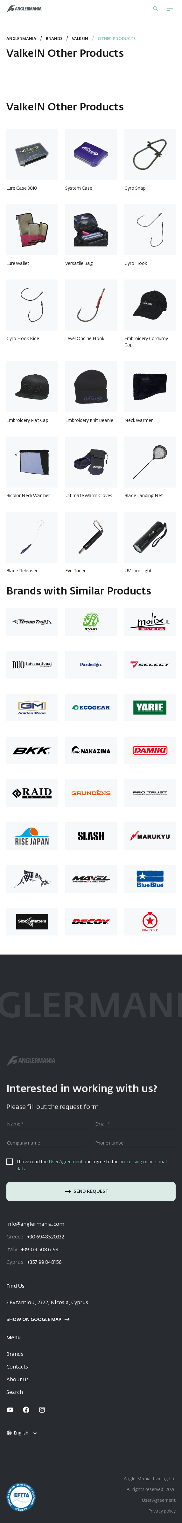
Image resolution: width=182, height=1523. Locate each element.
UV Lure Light (138, 571)
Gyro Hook (135, 263)
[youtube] (10, 1410)
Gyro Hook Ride (22, 339)
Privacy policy (162, 1511)
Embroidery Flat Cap (27, 420)
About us (17, 1379)
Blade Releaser (22, 571)
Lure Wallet (17, 263)
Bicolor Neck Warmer (28, 496)
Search (14, 1392)
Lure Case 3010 (21, 188)
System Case (78, 188)
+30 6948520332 (35, 1237)
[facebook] (26, 1410)
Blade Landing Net (143, 496)
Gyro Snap (135, 188)
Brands (14, 1354)
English (17, 1433)
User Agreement (66, 1162)
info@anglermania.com (35, 1224)
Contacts (17, 1367)
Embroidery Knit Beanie (89, 420)
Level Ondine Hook (84, 339)
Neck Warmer (138, 420)
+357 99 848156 (34, 1262)
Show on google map (38, 1319)
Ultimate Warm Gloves (88, 496)
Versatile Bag (79, 263)
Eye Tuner (75, 571)
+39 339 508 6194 (32, 1249)
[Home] (24, 9)
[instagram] (42, 1410)
